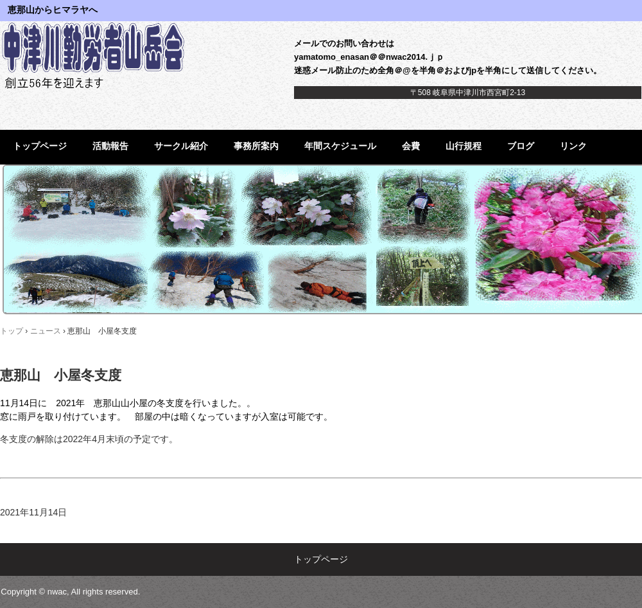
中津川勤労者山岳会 (98, 54)
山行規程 (464, 146)
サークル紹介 (181, 146)
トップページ (40, 146)
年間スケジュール (340, 146)
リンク (573, 146)
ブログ (520, 146)
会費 (411, 146)
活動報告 (110, 146)
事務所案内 (256, 146)
